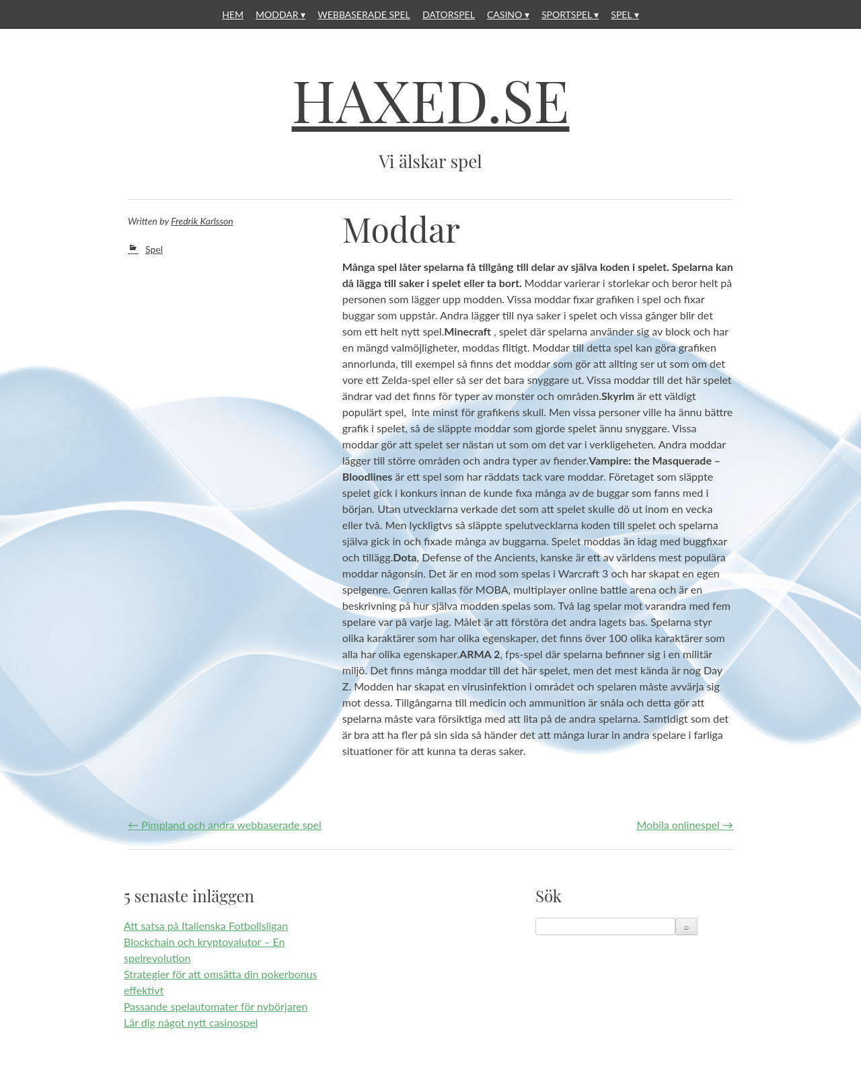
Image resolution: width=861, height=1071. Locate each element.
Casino (504, 14)
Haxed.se (431, 99)
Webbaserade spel (363, 14)
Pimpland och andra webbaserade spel (225, 824)
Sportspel (566, 14)
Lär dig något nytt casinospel (191, 1022)
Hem (233, 14)
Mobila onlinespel (684, 824)
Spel (621, 14)
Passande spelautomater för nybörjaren (216, 1006)
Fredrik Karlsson (202, 221)
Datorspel (448, 14)
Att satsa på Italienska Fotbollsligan (206, 925)
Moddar (277, 14)
